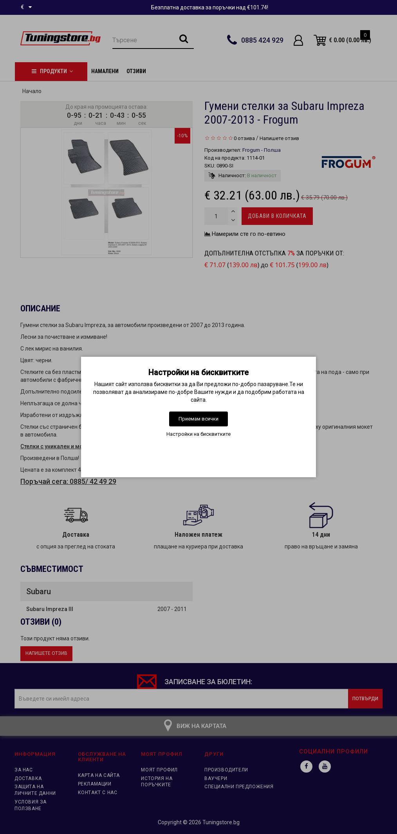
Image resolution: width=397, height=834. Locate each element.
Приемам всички (198, 419)
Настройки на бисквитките (198, 434)
